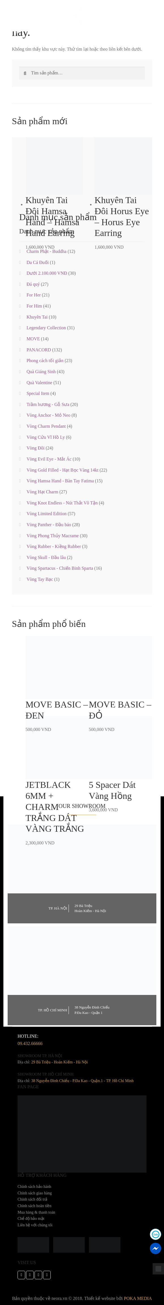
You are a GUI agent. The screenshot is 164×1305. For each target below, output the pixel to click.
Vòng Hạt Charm (42, 491)
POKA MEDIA (138, 1298)
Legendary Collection (46, 327)
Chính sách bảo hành (34, 1186)
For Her (34, 295)
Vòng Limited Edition (47, 513)
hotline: (30, 1040)
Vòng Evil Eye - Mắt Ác (49, 459)
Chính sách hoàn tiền (35, 1206)
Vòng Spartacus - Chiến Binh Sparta (60, 568)
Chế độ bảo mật (31, 1218)
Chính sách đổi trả (32, 1199)
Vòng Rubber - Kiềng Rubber (54, 546)
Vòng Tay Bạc (40, 579)
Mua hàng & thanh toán (36, 1212)
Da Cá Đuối (38, 262)
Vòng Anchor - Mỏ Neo (49, 415)
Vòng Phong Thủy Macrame (53, 535)
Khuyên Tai (37, 317)
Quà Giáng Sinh (41, 371)
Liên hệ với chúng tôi (35, 1225)
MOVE (33, 338)
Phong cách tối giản (45, 360)
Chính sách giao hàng (35, 1193)
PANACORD (39, 349)
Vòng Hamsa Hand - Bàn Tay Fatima (60, 480)
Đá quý (33, 284)
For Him (34, 306)
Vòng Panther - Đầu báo (49, 524)
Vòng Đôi (36, 448)
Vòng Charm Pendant (46, 426)
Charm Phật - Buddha (47, 251)
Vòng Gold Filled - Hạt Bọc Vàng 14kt (63, 470)
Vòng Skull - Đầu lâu (46, 557)
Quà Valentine (39, 382)
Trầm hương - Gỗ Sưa (48, 404)
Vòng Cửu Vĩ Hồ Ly (46, 437)
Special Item (38, 393)
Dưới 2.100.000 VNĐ (47, 273)
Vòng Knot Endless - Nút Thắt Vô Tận (62, 502)
